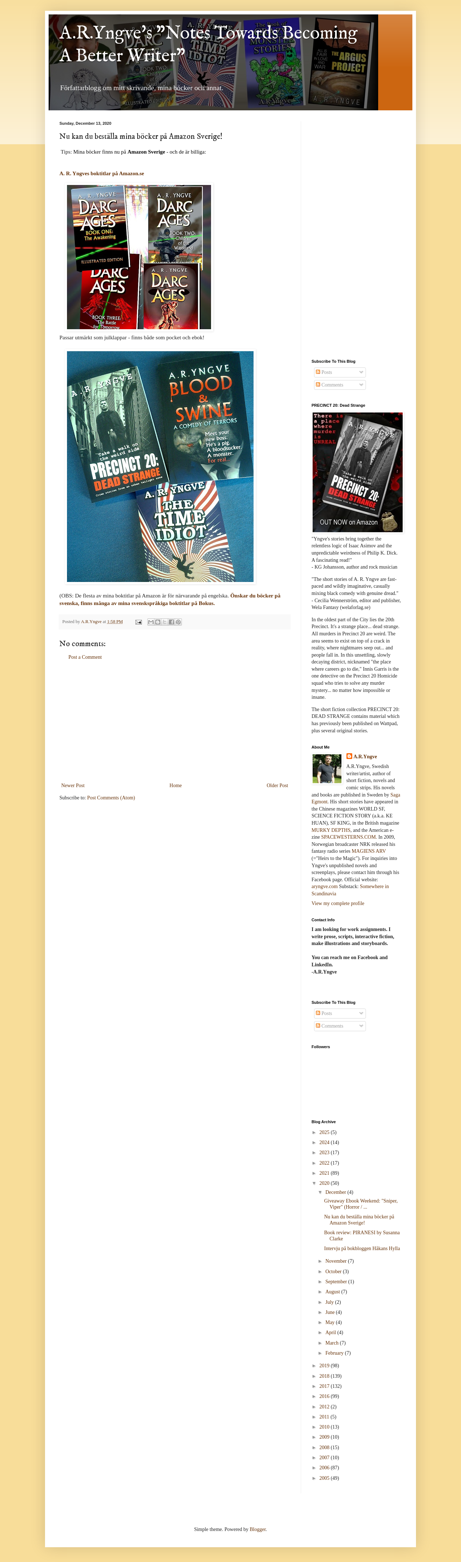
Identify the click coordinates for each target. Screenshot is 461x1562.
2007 (325, 1457)
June (330, 1312)
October (334, 1271)
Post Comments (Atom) (111, 797)
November (336, 1261)
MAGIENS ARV (369, 851)
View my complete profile (338, 903)
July (330, 1302)
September (336, 1281)
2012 (325, 1406)
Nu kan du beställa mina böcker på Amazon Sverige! (359, 1220)
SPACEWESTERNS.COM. (349, 837)
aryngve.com (325, 886)
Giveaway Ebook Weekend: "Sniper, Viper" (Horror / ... (361, 1204)
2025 (325, 1132)
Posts (324, 372)
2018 (325, 1376)
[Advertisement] (174, 721)
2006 (325, 1467)
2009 (325, 1437)
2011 (325, 1417)
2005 (325, 1478)
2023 (325, 1152)
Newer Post (73, 785)
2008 (325, 1447)
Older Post (277, 785)
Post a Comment (85, 657)
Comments (329, 385)
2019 (325, 1365)
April (331, 1332)
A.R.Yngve (365, 756)
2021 (325, 1173)
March (332, 1343)
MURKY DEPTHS (331, 830)
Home (176, 785)
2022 (325, 1163)
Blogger (257, 1529)
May (330, 1322)
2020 (325, 1183)
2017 (325, 1386)
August (333, 1291)
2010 (325, 1427)
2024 (325, 1142)
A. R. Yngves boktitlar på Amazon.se (101, 173)
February (335, 1353)
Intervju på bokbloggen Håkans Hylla (362, 1248)
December (336, 1192)
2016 (325, 1396)
